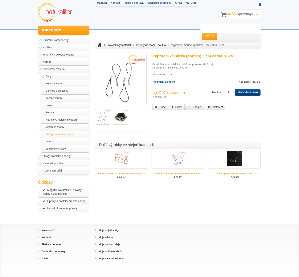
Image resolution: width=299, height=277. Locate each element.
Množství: (217, 92)
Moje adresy (105, 237)
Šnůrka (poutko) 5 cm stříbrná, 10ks (234, 173)
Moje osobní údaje (109, 244)
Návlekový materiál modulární (62, 119)
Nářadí (47, 61)
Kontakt (46, 237)
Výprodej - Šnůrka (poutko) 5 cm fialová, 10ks (178, 173)
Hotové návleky (54, 83)
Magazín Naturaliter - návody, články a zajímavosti (62, 191)
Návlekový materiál (54, 69)
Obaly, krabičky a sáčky (57, 156)
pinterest (215, 107)
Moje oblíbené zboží (110, 251)
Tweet (160, 107)
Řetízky (50, 112)
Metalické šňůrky (55, 127)
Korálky (47, 47)
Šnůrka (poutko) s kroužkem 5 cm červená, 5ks (121, 173)
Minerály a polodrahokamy (58, 54)
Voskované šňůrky (56, 148)
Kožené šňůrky (54, 98)
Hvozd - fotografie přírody (60, 208)
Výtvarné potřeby (53, 163)
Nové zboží (48, 230)
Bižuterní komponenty (55, 40)
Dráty (48, 76)
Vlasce (49, 141)
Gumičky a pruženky (57, 90)
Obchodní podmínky (53, 251)
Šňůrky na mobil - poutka (59, 134)
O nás (44, 258)
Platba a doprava (51, 244)
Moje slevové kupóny (111, 258)
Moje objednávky (108, 230)
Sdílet (177, 107)
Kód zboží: (245, 82)
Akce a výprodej (52, 170)
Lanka (49, 105)
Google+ (195, 107)
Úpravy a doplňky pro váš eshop (64, 201)
